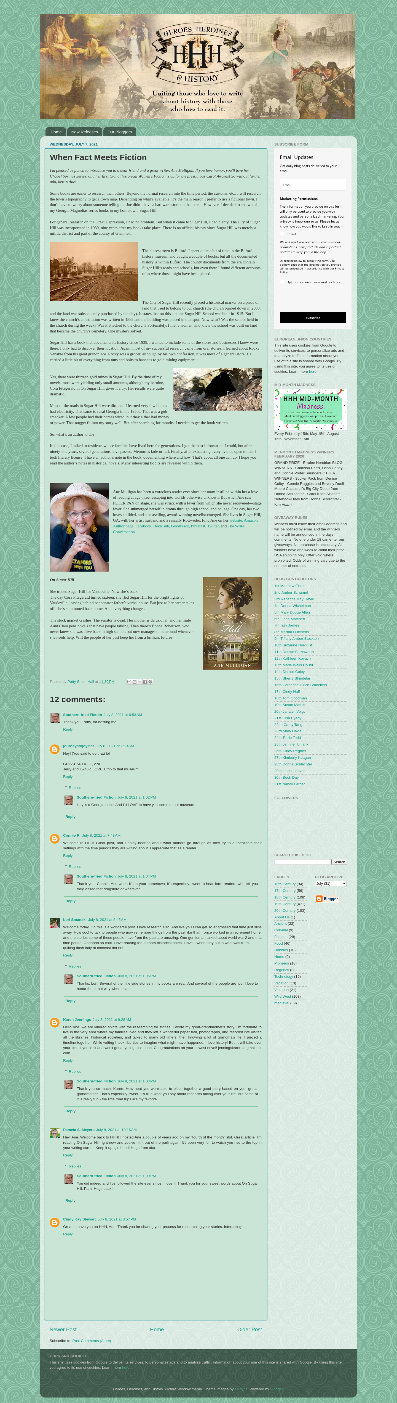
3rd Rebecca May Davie (294, 599)
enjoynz (241, 1389)
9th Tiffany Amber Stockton (296, 638)
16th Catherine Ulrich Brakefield (300, 685)
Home (56, 132)
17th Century (285, 891)
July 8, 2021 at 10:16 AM (116, 1130)
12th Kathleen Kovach (292, 658)
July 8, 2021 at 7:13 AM (115, 746)
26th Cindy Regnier (290, 751)
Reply (68, 729)
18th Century (285, 897)
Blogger (276, 1389)
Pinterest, (198, 526)
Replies (75, 788)
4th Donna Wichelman (292, 606)
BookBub (161, 526)
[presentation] (308, 299)
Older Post (249, 1329)
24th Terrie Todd (287, 738)
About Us (282, 917)
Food (278, 943)
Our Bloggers (120, 132)
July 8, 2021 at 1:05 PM (136, 976)
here (312, 371)
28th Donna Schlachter (293, 764)
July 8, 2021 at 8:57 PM (117, 1219)
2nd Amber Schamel (291, 592)
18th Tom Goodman (290, 698)
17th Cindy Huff (287, 691)
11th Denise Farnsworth (294, 652)
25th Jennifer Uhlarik (291, 744)
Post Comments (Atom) (92, 1341)
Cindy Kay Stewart (79, 1219)
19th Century (285, 904)
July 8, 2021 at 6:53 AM (123, 715)
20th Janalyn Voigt (289, 711)
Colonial (281, 930)
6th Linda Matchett (289, 619)
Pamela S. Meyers (79, 1130)
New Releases (84, 132)
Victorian (281, 990)
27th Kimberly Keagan (292, 757)
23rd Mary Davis (287, 731)
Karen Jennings (77, 1020)
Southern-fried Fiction (82, 715)
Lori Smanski (75, 920)
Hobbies (281, 950)
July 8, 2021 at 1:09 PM (136, 1176)
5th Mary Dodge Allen (292, 612)
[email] (313, 185)
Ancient (280, 923)
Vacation (281, 983)
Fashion (281, 937)
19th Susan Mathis (289, 705)
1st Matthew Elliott (289, 586)
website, (236, 520)
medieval (281, 1003)
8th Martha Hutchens (291, 632)
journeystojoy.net (78, 746)
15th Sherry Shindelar (292, 678)
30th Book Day (286, 777)
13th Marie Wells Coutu (293, 665)
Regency (281, 970)
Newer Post (63, 1329)
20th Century (285, 910)
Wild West (282, 996)
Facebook (143, 526)
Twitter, (213, 526)
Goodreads (180, 526)
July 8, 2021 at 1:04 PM (136, 876)
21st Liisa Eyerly (287, 718)
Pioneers (281, 963)
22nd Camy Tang (288, 725)
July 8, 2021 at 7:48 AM (101, 835)
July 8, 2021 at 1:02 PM (136, 797)
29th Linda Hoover (289, 771)
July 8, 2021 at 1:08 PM (136, 1081)
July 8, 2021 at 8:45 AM (107, 920)
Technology (283, 976)
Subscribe (313, 318)
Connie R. (72, 835)
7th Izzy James (286, 625)
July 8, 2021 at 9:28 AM (112, 1020)
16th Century (285, 884)
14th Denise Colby (289, 672)
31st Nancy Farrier (289, 784)
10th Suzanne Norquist (293, 645)
